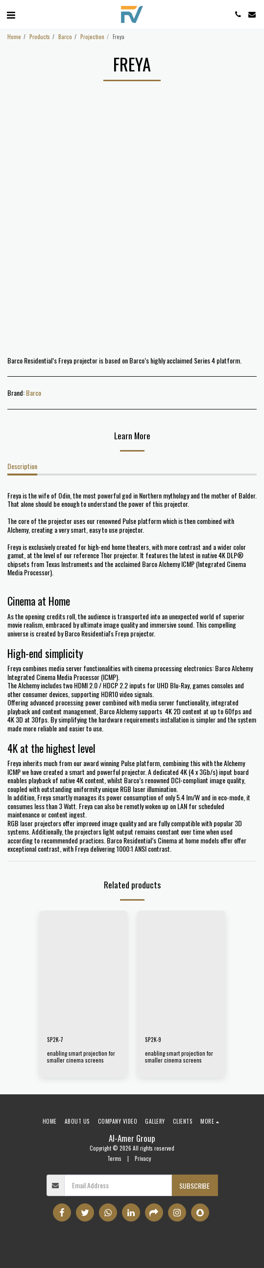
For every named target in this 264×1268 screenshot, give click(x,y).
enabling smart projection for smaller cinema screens (81, 1056)
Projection (92, 37)
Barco (65, 37)
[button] (10, 14)
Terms (114, 1158)
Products (39, 37)
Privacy (143, 1158)
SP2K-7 (55, 1039)
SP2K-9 (153, 1039)
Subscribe (194, 1185)
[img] (83, 969)
